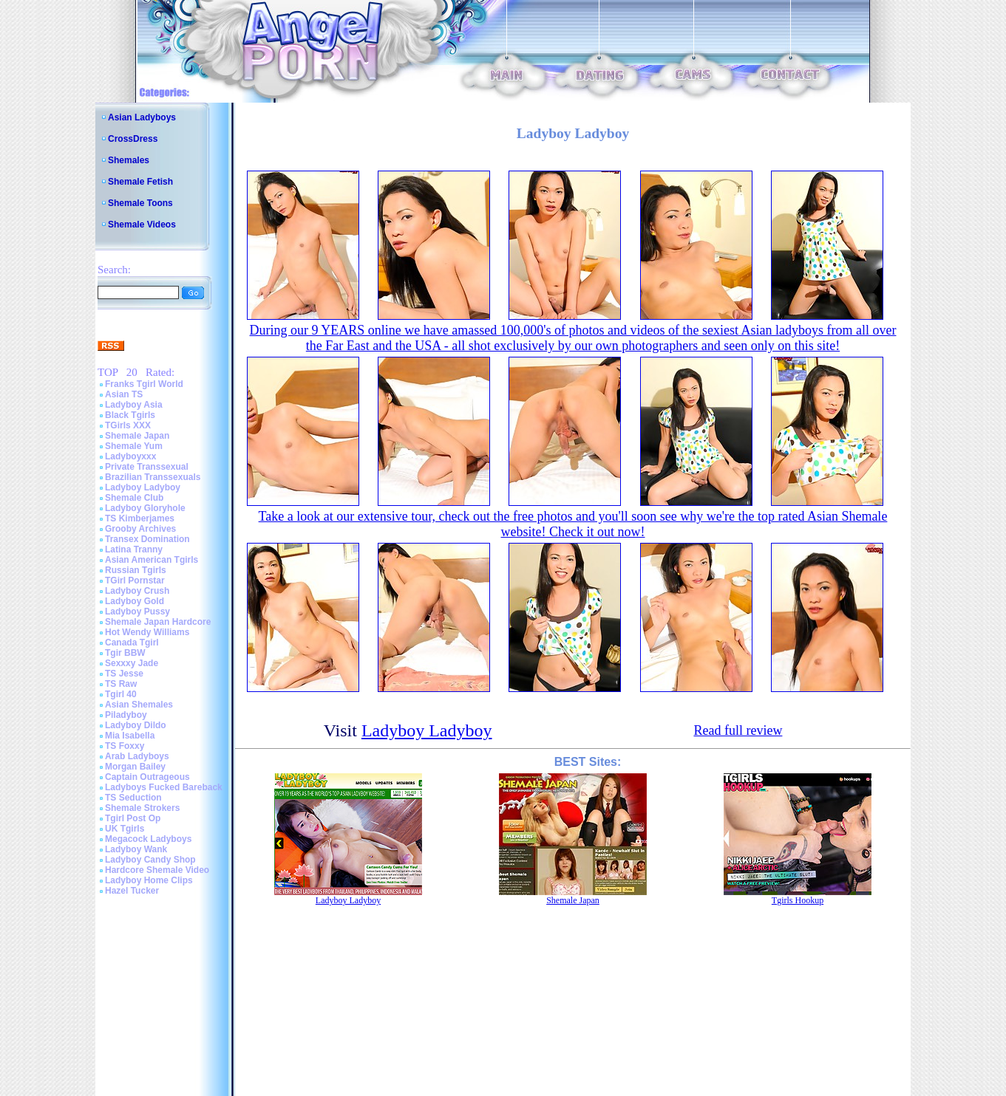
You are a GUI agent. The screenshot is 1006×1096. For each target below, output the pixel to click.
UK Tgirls (124, 828)
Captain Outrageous (147, 777)
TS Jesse (124, 673)
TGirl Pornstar (135, 580)
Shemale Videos (142, 224)
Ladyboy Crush (137, 591)
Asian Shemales (139, 704)
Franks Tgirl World (144, 384)
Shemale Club (134, 498)
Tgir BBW (125, 653)
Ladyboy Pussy (137, 611)
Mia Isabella (129, 735)
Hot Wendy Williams (147, 632)
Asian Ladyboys (142, 117)
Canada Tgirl (132, 642)
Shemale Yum (134, 446)
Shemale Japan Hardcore (158, 622)
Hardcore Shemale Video (157, 870)
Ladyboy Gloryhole (145, 508)
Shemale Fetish (140, 182)
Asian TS (124, 394)
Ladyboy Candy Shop (150, 859)
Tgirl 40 (121, 694)
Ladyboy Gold (134, 601)
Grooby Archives (140, 529)
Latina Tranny (134, 549)
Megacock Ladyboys (148, 839)
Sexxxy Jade (131, 663)
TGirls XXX (128, 425)
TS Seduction (133, 797)
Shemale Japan (137, 436)
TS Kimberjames (139, 518)
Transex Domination (147, 539)
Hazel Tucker (132, 891)
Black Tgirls (130, 415)
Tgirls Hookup (797, 900)
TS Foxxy (124, 746)
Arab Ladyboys (137, 756)
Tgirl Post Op (132, 818)
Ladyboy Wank (136, 849)
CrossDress (132, 139)
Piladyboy (126, 715)
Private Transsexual (146, 467)
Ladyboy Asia (134, 405)
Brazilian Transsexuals (152, 477)
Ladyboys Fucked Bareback (163, 787)
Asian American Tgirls (151, 560)
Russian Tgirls (135, 570)
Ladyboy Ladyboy (142, 487)
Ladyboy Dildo (135, 725)
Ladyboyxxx (130, 456)
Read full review (737, 730)
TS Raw (121, 684)
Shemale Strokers (142, 808)
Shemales (128, 160)
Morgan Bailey (135, 766)
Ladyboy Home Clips (149, 880)
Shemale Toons (140, 203)
